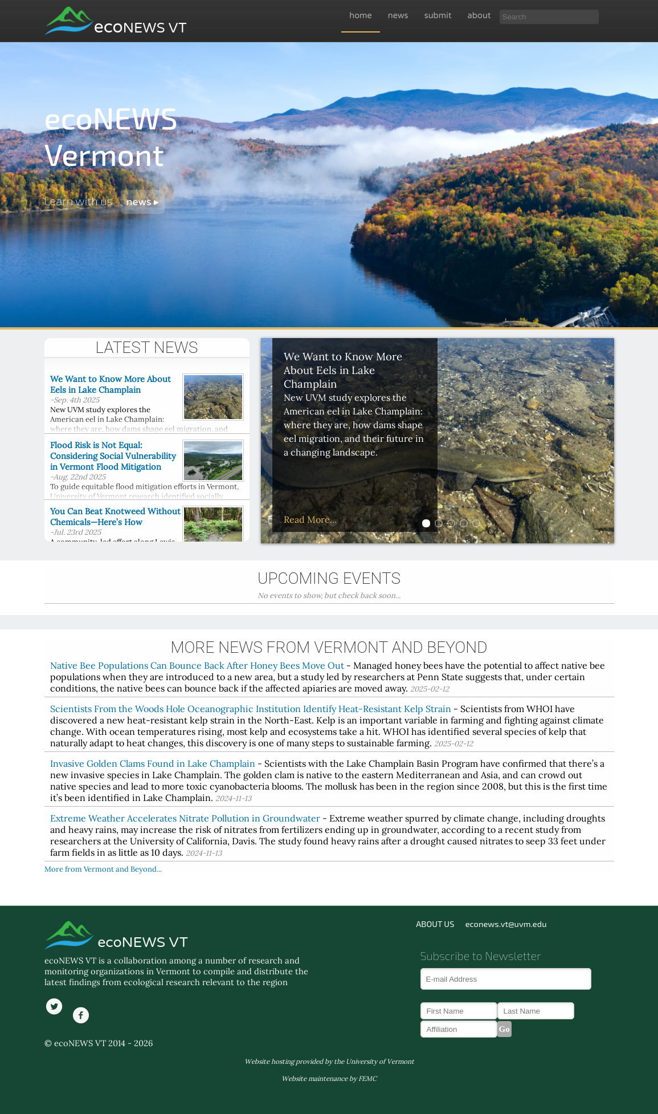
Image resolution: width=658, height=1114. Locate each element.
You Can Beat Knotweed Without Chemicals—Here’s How (115, 516)
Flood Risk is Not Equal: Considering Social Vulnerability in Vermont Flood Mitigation (113, 456)
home (360, 16)
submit (438, 16)
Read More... (310, 519)
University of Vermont (380, 1061)
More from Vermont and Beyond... (103, 869)
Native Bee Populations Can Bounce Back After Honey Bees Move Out (197, 665)
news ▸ (143, 202)
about (479, 16)
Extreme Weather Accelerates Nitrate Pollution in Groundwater (185, 818)
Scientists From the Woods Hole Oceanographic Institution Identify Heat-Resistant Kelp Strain (250, 708)
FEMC (367, 1078)
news (398, 16)
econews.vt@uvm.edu (506, 923)
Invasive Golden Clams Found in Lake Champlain (152, 763)
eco (140, 27)
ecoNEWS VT (141, 942)
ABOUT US (435, 923)
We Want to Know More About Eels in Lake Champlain (110, 384)
